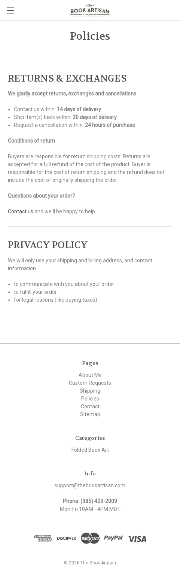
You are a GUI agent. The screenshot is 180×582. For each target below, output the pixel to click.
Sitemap (90, 414)
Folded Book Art (90, 450)
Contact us (20, 211)
